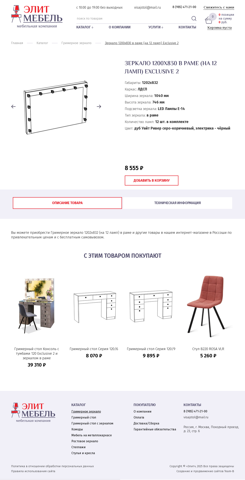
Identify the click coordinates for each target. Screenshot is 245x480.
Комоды (77, 430)
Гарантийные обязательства (155, 430)
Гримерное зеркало (86, 412)
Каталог (83, 27)
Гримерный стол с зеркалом (92, 424)
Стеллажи (78, 447)
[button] (13, 106)
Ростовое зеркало (84, 441)
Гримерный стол (83, 418)
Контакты (187, 27)
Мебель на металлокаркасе (91, 435)
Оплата (139, 418)
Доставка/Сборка (146, 424)
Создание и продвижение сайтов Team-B (205, 471)
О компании (120, 27)
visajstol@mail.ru (147, 7)
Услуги (155, 27)
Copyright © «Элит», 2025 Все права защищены (202, 466)
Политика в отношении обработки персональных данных (52, 466)
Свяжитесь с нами (219, 7)
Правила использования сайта (33, 471)
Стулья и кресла (83, 453)
